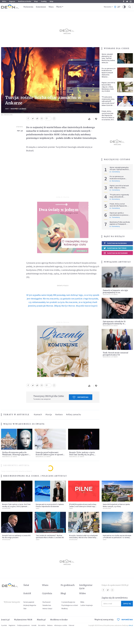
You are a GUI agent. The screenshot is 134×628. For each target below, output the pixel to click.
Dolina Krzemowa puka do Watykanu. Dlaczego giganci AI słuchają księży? (16, 454)
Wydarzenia (28, 7)
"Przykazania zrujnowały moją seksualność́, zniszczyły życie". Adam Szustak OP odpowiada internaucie (108, 103)
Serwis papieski (28, 602)
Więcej (59, 7)
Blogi (36, 1)
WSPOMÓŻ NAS (125, 620)
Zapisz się (127, 604)
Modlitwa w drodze (24, 1)
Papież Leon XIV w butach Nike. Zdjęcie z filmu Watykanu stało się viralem (108, 87)
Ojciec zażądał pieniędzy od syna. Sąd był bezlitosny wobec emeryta (108, 58)
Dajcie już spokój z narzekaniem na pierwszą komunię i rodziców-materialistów (119, 216)
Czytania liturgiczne (68, 602)
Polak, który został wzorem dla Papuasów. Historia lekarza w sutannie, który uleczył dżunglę (108, 116)
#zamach (38, 414)
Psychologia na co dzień (69, 605)
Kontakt (34, 625)
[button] (124, 7)
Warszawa (107, 7)
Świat (7, 109)
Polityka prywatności (23, 625)
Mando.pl (41, 620)
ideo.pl (131, 625)
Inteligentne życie (85, 587)
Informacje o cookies (60, 625)
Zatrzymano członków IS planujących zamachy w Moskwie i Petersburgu (114, 323)
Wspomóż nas (80, 397)
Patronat (71, 625)
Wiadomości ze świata (18, 109)
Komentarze (41, 7)
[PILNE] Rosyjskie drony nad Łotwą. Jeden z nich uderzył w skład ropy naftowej (83, 506)
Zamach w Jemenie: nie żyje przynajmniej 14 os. (115, 291)
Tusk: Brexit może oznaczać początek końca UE (115, 354)
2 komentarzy (115, 208)
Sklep (51, 1)
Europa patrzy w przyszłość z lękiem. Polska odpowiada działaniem (50, 505)
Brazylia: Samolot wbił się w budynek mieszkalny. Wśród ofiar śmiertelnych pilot (83, 537)
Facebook (123, 1)
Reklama (50, 625)
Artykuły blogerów (29, 605)
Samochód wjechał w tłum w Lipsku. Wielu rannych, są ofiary (116, 505)
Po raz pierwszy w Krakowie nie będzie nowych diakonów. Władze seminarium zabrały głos (108, 74)
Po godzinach (68, 585)
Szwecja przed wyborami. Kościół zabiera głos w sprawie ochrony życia (50, 454)
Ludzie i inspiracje (86, 605)
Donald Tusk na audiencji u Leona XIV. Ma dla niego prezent (16, 536)
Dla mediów (41, 625)
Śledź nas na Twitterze (115, 248)
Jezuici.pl (5, 620)
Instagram (130, 1)
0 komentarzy (115, 226)
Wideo (82, 593)
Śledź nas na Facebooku (115, 243)
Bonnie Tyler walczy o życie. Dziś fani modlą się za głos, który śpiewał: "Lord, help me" (83, 454)
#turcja (48, 414)
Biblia (4, 1)
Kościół (27, 593)
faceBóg (43, 1)
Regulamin (12, 625)
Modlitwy (64, 608)
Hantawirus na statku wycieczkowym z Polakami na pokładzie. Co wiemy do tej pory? (117, 537)
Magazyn (12, 1)
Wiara (51, 7)
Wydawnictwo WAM (23, 620)
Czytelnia (47, 593)
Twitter (127, 1)
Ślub (24, 608)
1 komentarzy (115, 172)
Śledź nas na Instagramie (116, 253)
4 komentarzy (115, 181)
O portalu (4, 625)
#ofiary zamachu (73, 414)
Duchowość (46, 602)
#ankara (59, 414)
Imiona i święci (47, 608)
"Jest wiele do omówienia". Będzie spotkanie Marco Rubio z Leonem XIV (50, 536)
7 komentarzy (115, 217)
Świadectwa (46, 605)
